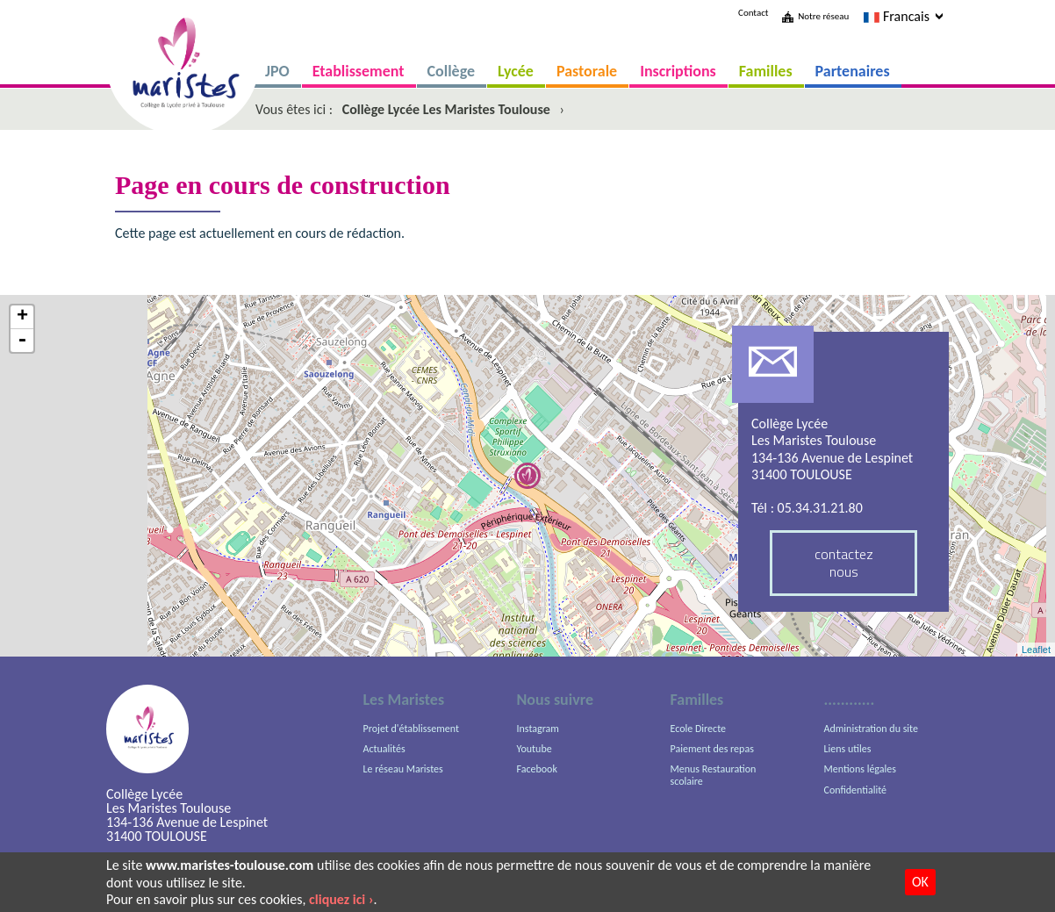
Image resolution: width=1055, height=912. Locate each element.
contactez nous (844, 562)
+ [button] (22, 317)
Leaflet (1036, 649)
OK (920, 881)
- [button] (22, 340)
